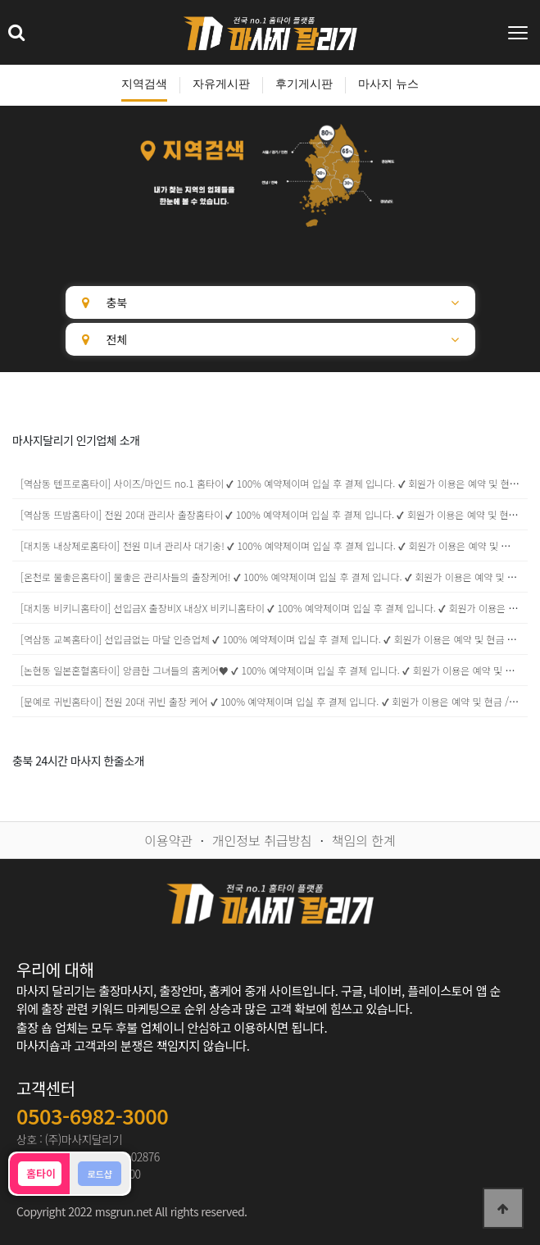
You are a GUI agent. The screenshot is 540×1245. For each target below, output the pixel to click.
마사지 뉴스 (388, 84)
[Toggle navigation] (519, 32)
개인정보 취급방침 (262, 840)
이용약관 (168, 840)
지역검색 (144, 84)
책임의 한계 (364, 840)
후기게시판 (304, 84)
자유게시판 (221, 84)
